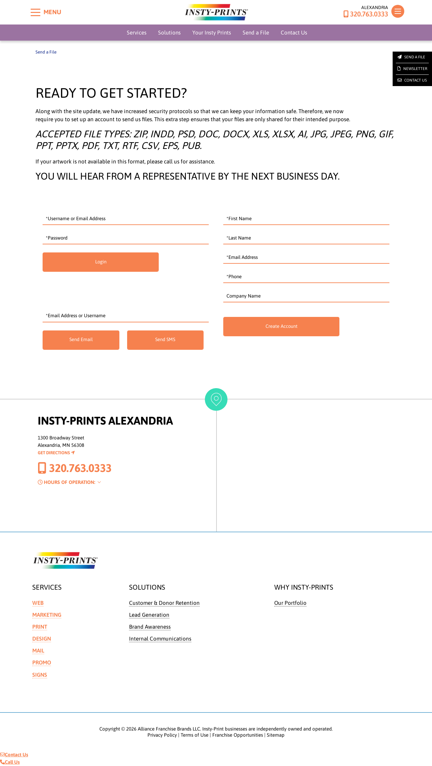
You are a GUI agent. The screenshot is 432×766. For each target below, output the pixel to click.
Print (39, 627)
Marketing (47, 615)
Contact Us (294, 32)
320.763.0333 (365, 14)
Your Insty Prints (211, 32)
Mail (38, 651)
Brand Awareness (150, 627)
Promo (42, 663)
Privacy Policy (162, 735)
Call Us (10, 762)
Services (136, 32)
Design (41, 638)
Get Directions (56, 452)
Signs (39, 675)
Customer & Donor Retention (164, 603)
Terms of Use (194, 735)
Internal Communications (160, 638)
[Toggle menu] (35, 12)
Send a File (256, 32)
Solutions (169, 32)
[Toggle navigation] (397, 11)
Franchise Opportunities (237, 735)
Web (38, 603)
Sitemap (276, 735)
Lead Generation (149, 615)
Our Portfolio (290, 603)
